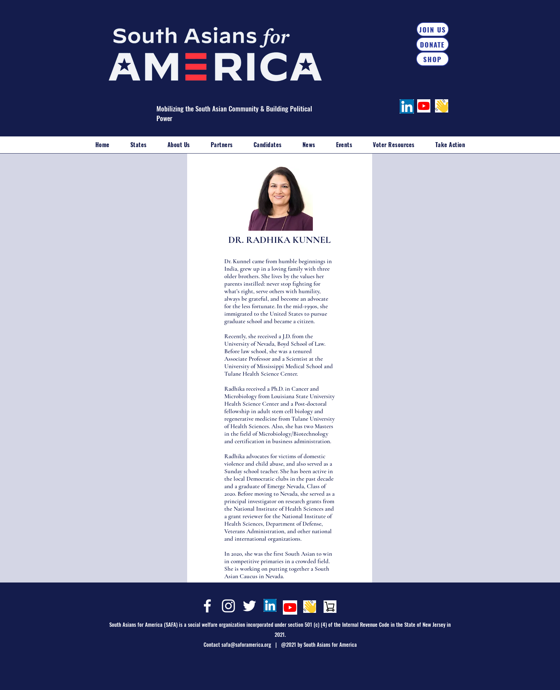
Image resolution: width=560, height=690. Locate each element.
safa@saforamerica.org (246, 644)
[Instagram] (228, 606)
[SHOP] (432, 59)
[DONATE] (432, 44)
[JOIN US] (432, 29)
